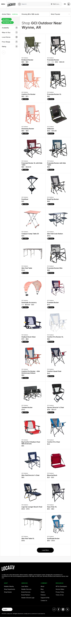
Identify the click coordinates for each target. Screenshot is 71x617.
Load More (45, 550)
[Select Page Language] (7, 609)
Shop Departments (9, 589)
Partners (43, 595)
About (42, 586)
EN (65, 4)
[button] (10, 27)
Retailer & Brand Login (27, 597)
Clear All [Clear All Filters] (15, 14)
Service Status (60, 589)
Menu (3, 4)
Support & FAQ (45, 597)
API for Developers (61, 586)
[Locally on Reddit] (54, 609)
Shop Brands (8, 592)
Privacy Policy (60, 592)
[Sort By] (60, 14)
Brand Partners (25, 595)
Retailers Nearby (9, 586)
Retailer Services (26, 589)
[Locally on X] (67, 609)
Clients (43, 592)
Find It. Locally (56, 4)
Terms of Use (60, 595)
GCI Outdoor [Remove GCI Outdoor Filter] (6, 19)
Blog (42, 589)
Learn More (24, 586)
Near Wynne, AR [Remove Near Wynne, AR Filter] (8, 22)
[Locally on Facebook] (58, 609)
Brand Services (25, 592)
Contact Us (44, 600)
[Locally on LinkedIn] (63, 609)
